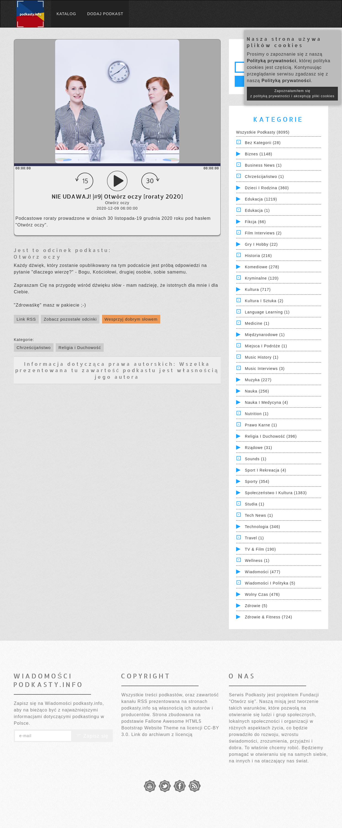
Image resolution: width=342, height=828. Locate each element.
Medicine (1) (257, 323)
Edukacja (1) (257, 210)
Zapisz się (92, 736)
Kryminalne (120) (262, 278)
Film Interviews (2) (263, 233)
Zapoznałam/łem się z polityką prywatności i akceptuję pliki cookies (292, 93)
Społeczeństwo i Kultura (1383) (276, 493)
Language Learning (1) (267, 312)
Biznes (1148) (258, 154)
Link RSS (26, 319)
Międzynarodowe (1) (265, 334)
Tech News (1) (259, 515)
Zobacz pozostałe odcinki (70, 319)
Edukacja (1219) (261, 199)
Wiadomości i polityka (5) (270, 583)
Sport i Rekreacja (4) (265, 470)
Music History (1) (262, 357)
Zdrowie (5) (256, 606)
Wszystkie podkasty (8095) (263, 132)
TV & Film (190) (260, 549)
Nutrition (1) (257, 414)
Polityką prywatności (271, 60)
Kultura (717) (258, 289)
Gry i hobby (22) (261, 244)
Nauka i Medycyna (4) (266, 402)
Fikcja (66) (255, 222)
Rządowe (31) (258, 447)
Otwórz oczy (37, 256)
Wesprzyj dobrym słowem (131, 319)
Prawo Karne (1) (261, 425)
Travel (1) (254, 538)
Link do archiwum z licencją (162, 734)
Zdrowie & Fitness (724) (268, 617)
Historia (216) (258, 255)
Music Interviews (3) (265, 368)
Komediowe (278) (262, 267)
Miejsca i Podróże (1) (266, 346)
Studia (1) (254, 504)
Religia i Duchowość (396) (271, 436)
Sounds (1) (255, 459)
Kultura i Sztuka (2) (264, 301)
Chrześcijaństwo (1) (264, 176)
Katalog (66, 14)
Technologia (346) (262, 526)
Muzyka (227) (258, 380)
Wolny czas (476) (262, 594)
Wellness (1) (257, 560)
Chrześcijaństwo (34, 347)
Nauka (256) (257, 391)
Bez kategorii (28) (263, 142)
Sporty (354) (257, 481)
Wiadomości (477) (262, 572)
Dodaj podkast (105, 14)
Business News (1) (263, 165)
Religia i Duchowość (79, 347)
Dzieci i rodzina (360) (267, 188)
